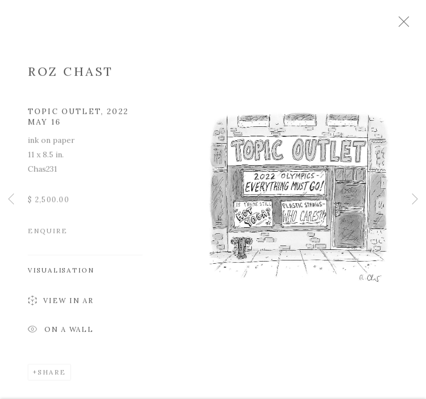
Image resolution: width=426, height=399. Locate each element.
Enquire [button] (47, 235)
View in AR (61, 305)
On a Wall (61, 334)
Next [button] (415, 199)
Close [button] (414, 25)
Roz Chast (71, 75)
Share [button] (52, 376)
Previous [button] (11, 199)
